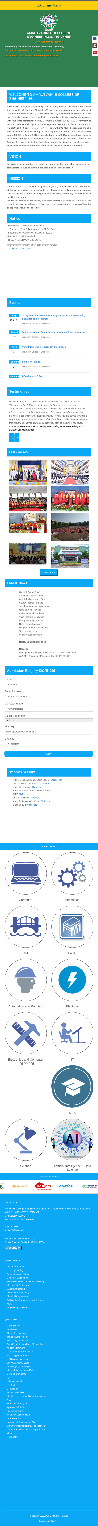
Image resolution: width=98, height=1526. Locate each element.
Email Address (13, 691)
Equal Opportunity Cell (17, 1403)
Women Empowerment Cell (20, 1351)
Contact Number (14, 703)
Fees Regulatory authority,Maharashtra (25, 1344)
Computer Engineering (17, 1278)
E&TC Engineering (16, 1289)
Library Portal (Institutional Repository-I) (26, 1426)
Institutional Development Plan (21, 1422)
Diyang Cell (12, 1437)
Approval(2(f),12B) (15, 1407)
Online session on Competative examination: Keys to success (53, 345)
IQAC (9, 1377)
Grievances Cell (14, 1381)
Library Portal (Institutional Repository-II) (26, 1429)
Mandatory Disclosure (17, 1340)
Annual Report (14, 1418)
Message (10, 726)
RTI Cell (11, 1385)
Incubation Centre (15, 1411)
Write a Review (13, 1248)
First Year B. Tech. (15, 1266)
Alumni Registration (16, 1333)
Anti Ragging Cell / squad (19, 1366)
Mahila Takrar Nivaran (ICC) (20, 1370)
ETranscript (12, 1389)
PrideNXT (54, 1521)
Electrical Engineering (17, 1296)
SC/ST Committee (15, 1392)
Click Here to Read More (18, 261)
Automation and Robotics (19, 1274)
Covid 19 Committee (16, 1374)
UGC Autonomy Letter (17, 1359)
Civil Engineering (15, 1270)
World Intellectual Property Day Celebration (44, 360)
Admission (12, 1329)
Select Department (15, 715)
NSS (9, 1400)
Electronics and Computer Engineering (25, 1281)
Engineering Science (17, 1307)
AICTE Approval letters (18, 1355)
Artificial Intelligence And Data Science (25, 1300)
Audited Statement (16, 1348)
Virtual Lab (12, 1433)
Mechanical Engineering (18, 1285)
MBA (9, 1304)
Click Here (57, 780)
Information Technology (18, 1292)
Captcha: (10, 738)
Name (8, 679)
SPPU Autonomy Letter (18, 1363)
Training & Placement (17, 1337)
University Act (13, 1325)
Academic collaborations (18, 1414)
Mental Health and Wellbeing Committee (26, 1396)
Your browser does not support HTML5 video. (23, 11)
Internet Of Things (31, 375)
